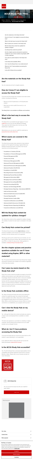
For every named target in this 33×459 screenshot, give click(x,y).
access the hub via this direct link (10, 132)
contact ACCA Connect (16, 342)
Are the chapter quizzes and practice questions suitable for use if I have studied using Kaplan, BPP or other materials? (17, 53)
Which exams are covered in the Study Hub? (15, 43)
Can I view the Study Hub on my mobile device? (16, 64)
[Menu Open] (30, 6)
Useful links (4, 434)
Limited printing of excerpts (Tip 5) (15, 242)
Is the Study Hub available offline (13, 61)
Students (8, 20)
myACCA (4, 123)
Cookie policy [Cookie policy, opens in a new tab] (17, 448)
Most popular (5, 438)
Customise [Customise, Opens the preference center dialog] (16, 457)
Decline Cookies (16, 454)
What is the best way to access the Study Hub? (16, 41)
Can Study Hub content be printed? (13, 49)
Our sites (4, 431)
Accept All (16, 451)
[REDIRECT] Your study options (18, 20)
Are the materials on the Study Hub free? (14, 35)
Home (3, 20)
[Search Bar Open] (26, 6)
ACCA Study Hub (7, 21)
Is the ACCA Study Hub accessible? (13, 70)
